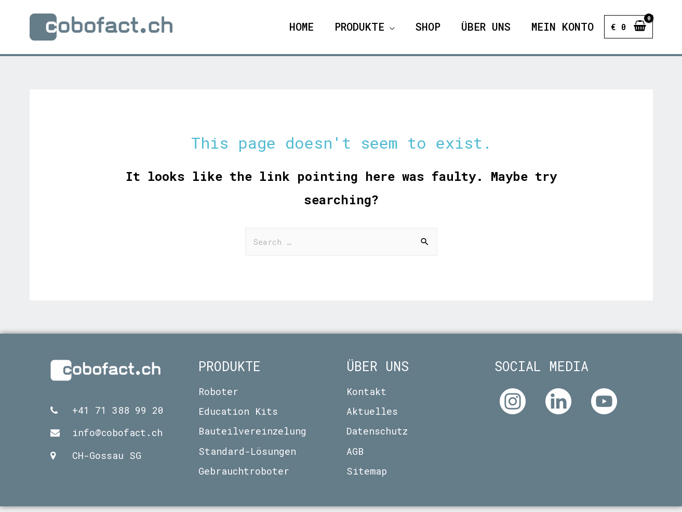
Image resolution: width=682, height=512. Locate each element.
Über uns (377, 371)
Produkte (229, 371)
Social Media (541, 371)
